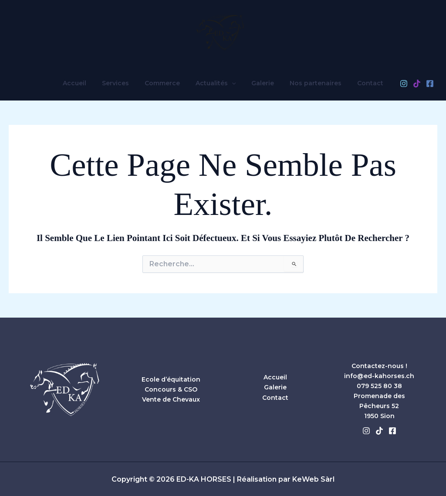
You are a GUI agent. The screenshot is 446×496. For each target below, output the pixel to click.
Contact (360, 83)
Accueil (85, 83)
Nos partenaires (308, 83)
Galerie (259, 83)
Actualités (216, 83)
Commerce (165, 83)
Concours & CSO (171, 389)
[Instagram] (391, 83)
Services (122, 83)
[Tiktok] (379, 431)
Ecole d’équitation (171, 379)
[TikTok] (405, 83)
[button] (232, 83)
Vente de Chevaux (171, 399)
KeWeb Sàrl (313, 479)
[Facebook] (418, 83)
